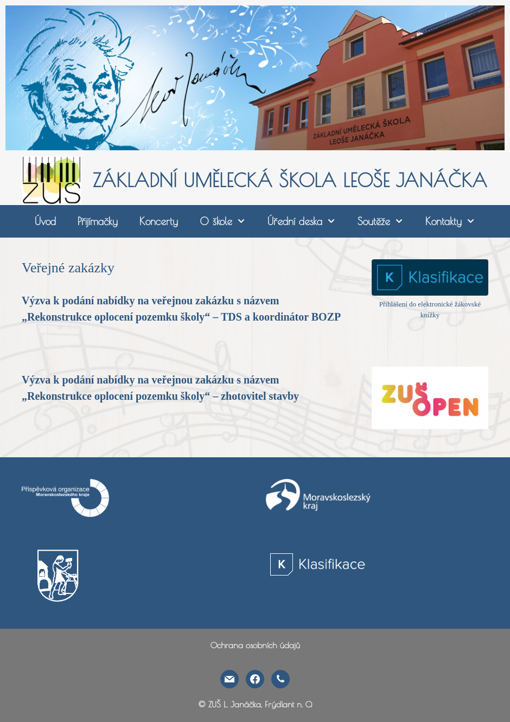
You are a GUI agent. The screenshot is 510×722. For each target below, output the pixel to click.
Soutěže (386, 221)
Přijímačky (98, 221)
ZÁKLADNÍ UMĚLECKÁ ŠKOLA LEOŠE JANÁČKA (290, 180)
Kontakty (455, 221)
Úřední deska (307, 221)
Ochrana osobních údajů (255, 645)
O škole (228, 221)
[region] (255, 77)
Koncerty (158, 221)
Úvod (45, 221)
